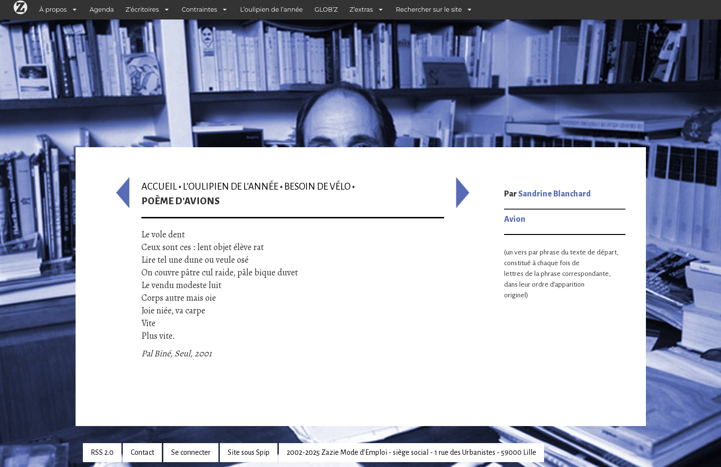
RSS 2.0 (102, 452)
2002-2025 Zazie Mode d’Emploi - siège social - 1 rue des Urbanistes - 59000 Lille (411, 452)
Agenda (102, 9)
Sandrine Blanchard (554, 194)
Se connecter (191, 452)
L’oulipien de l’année (271, 9)
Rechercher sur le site (429, 9)
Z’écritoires (142, 9)
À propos (53, 9)
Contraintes (199, 9)
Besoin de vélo (317, 186)
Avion (515, 219)
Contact (142, 452)
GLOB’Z (326, 9)
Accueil (159, 186)
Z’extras (361, 9)
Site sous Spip (249, 452)
